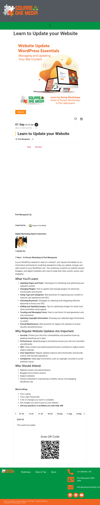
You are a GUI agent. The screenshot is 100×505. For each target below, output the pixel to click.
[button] (50, 25)
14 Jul (31, 414)
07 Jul (21, 414)
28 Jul (50, 414)
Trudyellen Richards (22, 251)
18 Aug (78, 414)
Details (20, 147)
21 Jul (40, 414)
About (53, 472)
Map (29, 147)
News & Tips (41, 472)
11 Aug (69, 414)
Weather (38, 147)
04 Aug (59, 414)
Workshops (26, 472)
